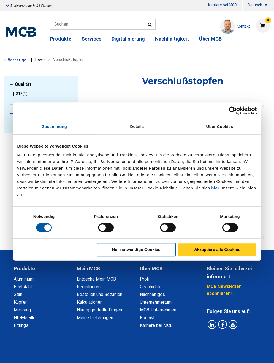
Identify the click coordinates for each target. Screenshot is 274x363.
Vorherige (17, 60)
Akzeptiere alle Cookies (217, 249)
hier (215, 188)
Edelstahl (23, 286)
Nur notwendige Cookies (136, 249)
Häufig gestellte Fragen (99, 310)
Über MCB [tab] (151, 268)
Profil (145, 279)
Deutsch (255, 5)
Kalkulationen (89, 302)
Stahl (18, 294)
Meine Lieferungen (95, 317)
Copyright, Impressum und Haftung (211, 352)
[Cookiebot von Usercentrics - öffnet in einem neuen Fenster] (233, 110)
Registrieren (89, 286)
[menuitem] (202, 5)
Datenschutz (65, 352)
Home (40, 60)
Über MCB (210, 39)
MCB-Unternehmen (158, 310)
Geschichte (150, 286)
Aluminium (24, 279)
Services (91, 39)
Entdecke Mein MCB (96, 279)
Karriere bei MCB (222, 5)
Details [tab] (137, 126)
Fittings (21, 325)
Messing (22, 310)
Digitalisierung (128, 39)
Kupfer (20, 302)
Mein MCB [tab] (88, 268)
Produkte (60, 39)
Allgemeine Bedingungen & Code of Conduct (127, 352)
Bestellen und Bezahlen (99, 294)
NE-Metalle (25, 317)
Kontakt (147, 317)
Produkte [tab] (24, 268)
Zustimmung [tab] (54, 126)
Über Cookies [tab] (219, 126)
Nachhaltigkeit (172, 39)
